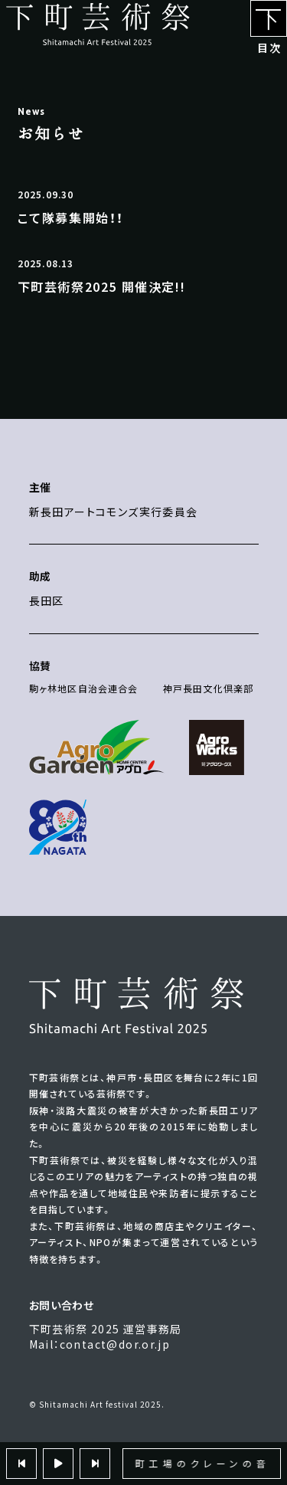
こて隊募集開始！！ (71, 217)
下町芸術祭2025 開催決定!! (102, 286)
